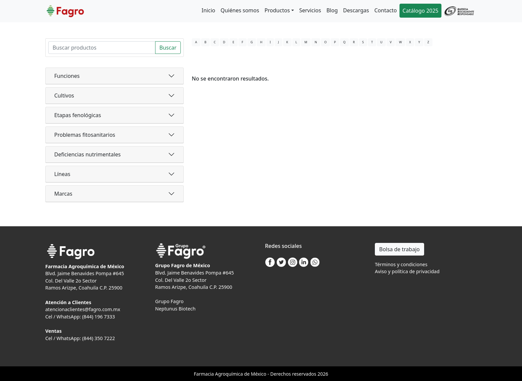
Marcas (63, 193)
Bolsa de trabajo (399, 249)
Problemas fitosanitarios (84, 134)
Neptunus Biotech (175, 308)
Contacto (385, 10)
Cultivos (64, 95)
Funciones (67, 76)
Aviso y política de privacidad (407, 271)
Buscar (167, 47)
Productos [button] (277, 10)
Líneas (62, 174)
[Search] (101, 47)
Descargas (356, 10)
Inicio (208, 10)
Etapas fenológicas (77, 115)
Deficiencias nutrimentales (87, 154)
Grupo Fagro (169, 301)
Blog (332, 10)
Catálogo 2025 (420, 10)
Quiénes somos (239, 10)
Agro (220, 374)
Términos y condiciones (401, 264)
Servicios (310, 10)
